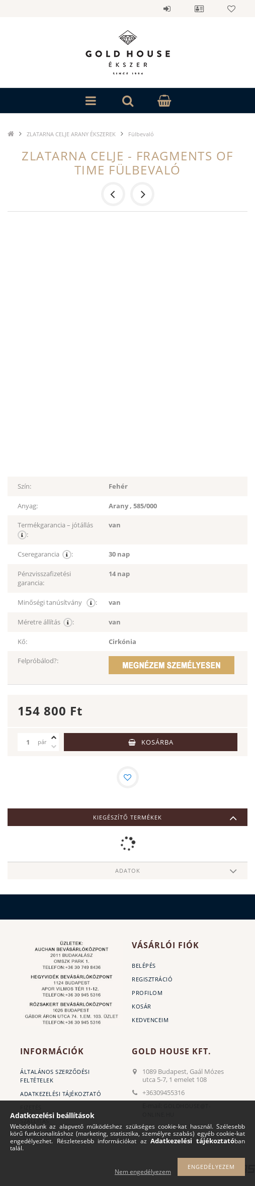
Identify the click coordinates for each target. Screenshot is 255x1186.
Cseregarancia (45, 554)
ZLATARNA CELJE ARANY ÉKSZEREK (71, 134)
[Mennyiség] (28, 742)
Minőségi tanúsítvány (57, 602)
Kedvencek (231, 8)
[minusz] (54, 746)
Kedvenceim (150, 1020)
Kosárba (157, 742)
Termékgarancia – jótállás (56, 529)
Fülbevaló (141, 134)
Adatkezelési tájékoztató (60, 1094)
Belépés (167, 8)
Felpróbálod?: (38, 660)
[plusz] (54, 737)
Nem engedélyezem (143, 1171)
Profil (199, 8)
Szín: (24, 486)
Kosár (141, 1006)
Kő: (22, 641)
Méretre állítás (46, 622)
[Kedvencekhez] (128, 777)
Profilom (147, 992)
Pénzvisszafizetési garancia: (44, 578)
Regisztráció (152, 979)
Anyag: (28, 505)
